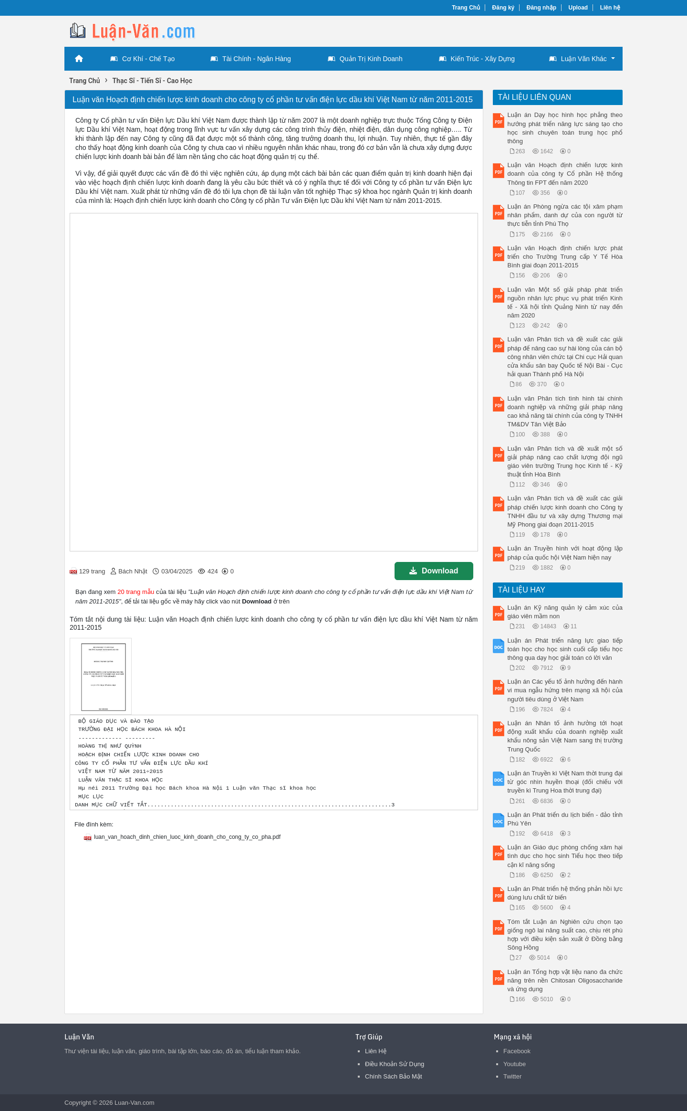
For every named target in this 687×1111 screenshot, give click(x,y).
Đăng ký (503, 7)
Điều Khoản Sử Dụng (394, 1064)
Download (433, 571)
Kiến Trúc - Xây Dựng (477, 59)
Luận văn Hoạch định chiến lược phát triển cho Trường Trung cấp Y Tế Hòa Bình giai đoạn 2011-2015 (565, 256)
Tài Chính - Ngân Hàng (250, 59)
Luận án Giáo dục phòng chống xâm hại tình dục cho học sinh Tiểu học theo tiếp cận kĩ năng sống (565, 856)
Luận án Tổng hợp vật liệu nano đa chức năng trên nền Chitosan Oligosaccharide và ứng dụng (565, 980)
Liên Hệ (375, 1051)
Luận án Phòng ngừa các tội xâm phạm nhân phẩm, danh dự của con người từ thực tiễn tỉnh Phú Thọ (565, 215)
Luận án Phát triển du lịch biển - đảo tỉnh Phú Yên (565, 819)
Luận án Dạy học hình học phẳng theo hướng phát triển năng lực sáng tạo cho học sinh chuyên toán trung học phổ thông (565, 128)
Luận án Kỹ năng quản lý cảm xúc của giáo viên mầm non (565, 612)
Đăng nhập (541, 7)
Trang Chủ (466, 7)
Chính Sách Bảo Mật (393, 1076)
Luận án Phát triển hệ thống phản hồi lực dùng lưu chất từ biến (565, 893)
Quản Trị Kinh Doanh (365, 59)
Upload (578, 7)
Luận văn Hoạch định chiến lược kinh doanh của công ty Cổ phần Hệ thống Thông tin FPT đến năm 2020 (565, 173)
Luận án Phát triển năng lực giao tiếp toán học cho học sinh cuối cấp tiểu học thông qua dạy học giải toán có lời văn (565, 649)
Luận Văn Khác (578, 59)
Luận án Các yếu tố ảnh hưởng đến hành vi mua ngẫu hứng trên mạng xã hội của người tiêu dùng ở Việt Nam (565, 690)
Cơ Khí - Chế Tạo (142, 59)
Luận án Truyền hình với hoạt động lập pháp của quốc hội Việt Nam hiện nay (565, 553)
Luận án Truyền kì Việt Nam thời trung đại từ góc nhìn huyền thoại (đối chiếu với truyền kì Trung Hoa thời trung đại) (565, 782)
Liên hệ (610, 7)
